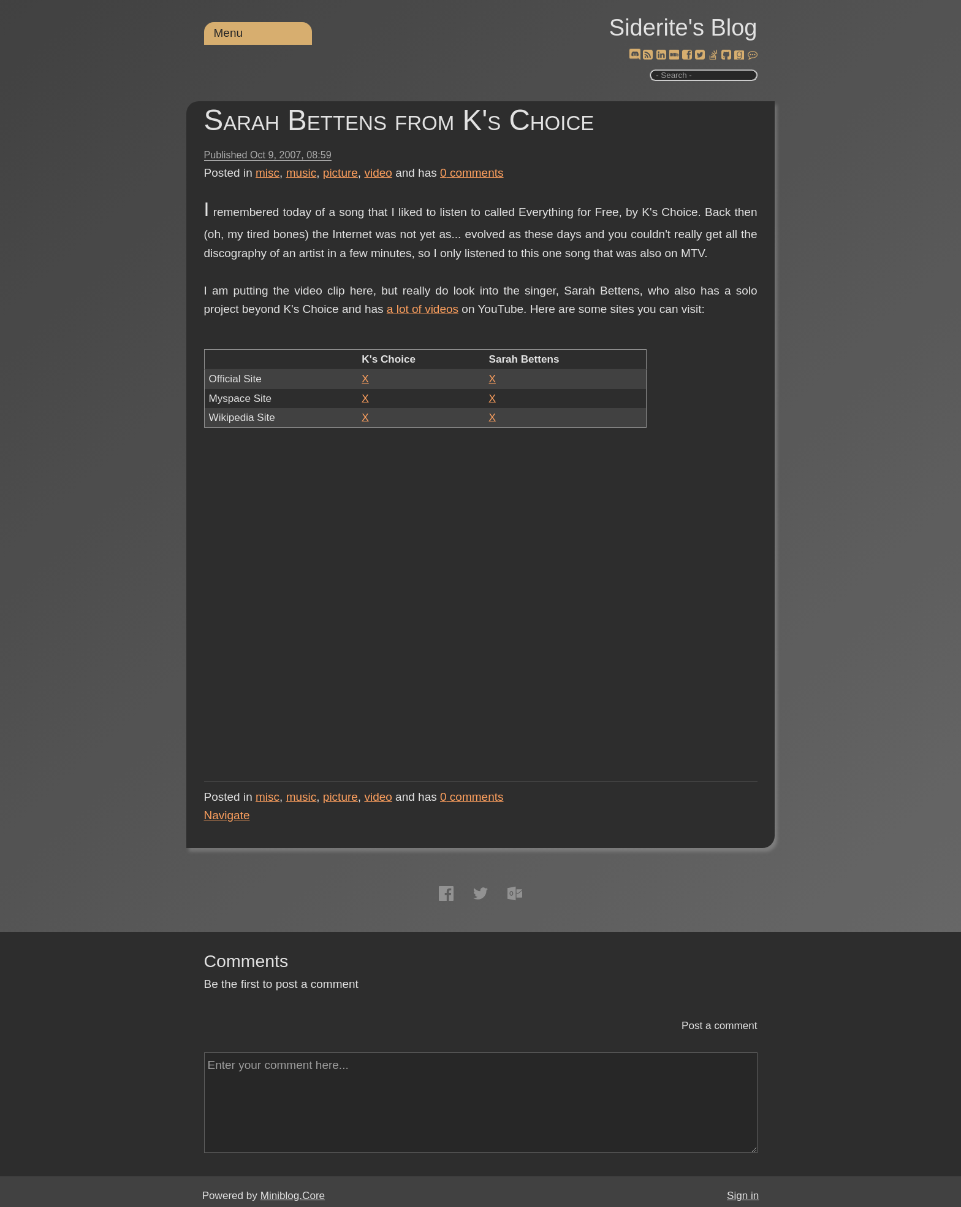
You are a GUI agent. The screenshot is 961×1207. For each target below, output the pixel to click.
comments (472, 172)
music (301, 172)
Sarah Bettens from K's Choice (399, 120)
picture (340, 172)
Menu (228, 32)
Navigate (227, 815)
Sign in (743, 1195)
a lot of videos (422, 309)
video (378, 172)
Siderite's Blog (683, 27)
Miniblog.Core (292, 1195)
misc (267, 172)
